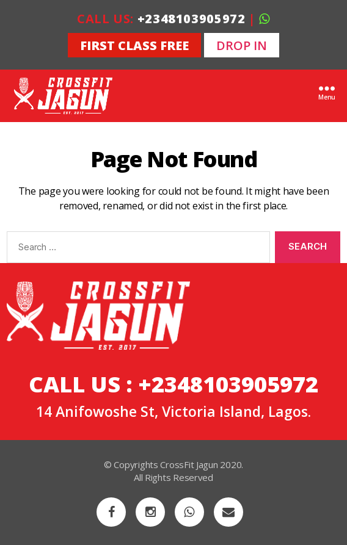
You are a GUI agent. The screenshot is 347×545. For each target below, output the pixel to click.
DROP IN (241, 45)
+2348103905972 (191, 18)
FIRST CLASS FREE (134, 45)
